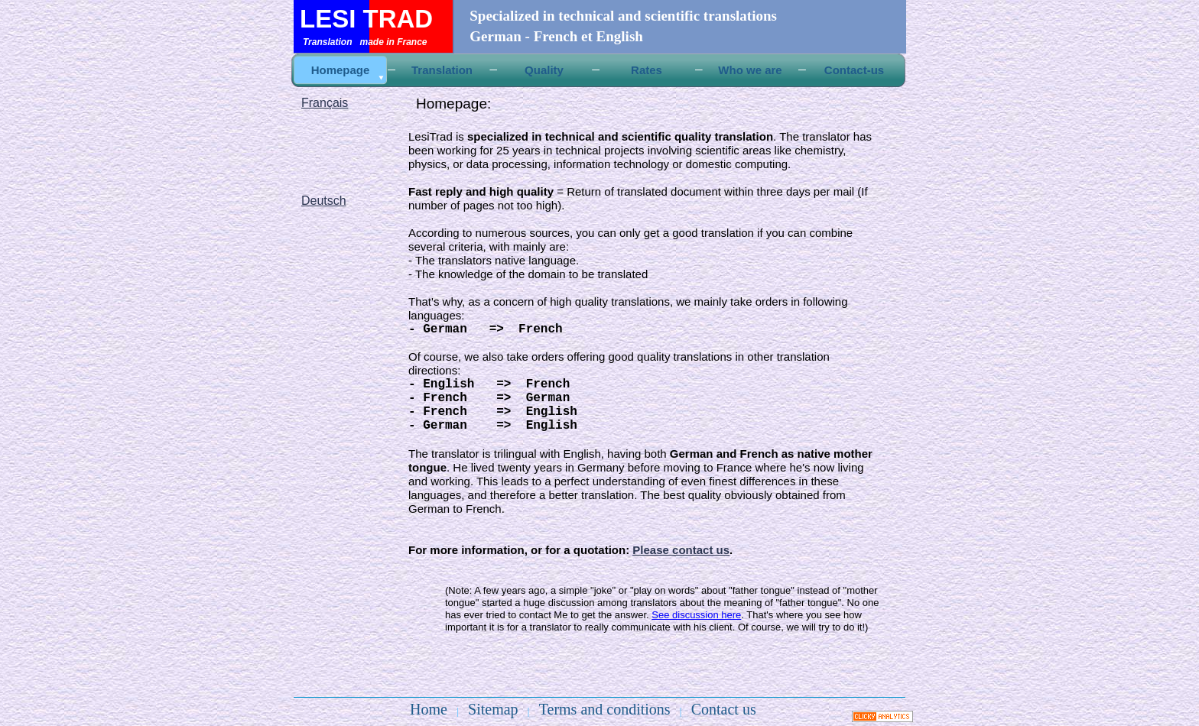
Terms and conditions (605, 709)
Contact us (723, 709)
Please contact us (680, 549)
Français (324, 102)
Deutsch (323, 200)
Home (428, 709)
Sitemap (493, 709)
